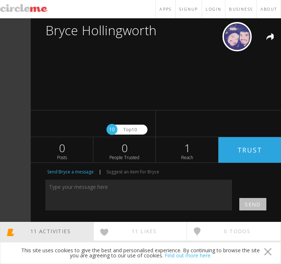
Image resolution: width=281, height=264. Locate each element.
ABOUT (269, 9)
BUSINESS (241, 9)
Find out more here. (188, 255)
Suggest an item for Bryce (132, 172)
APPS (166, 9)
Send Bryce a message (70, 172)
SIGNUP (188, 9)
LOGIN (213, 9)
